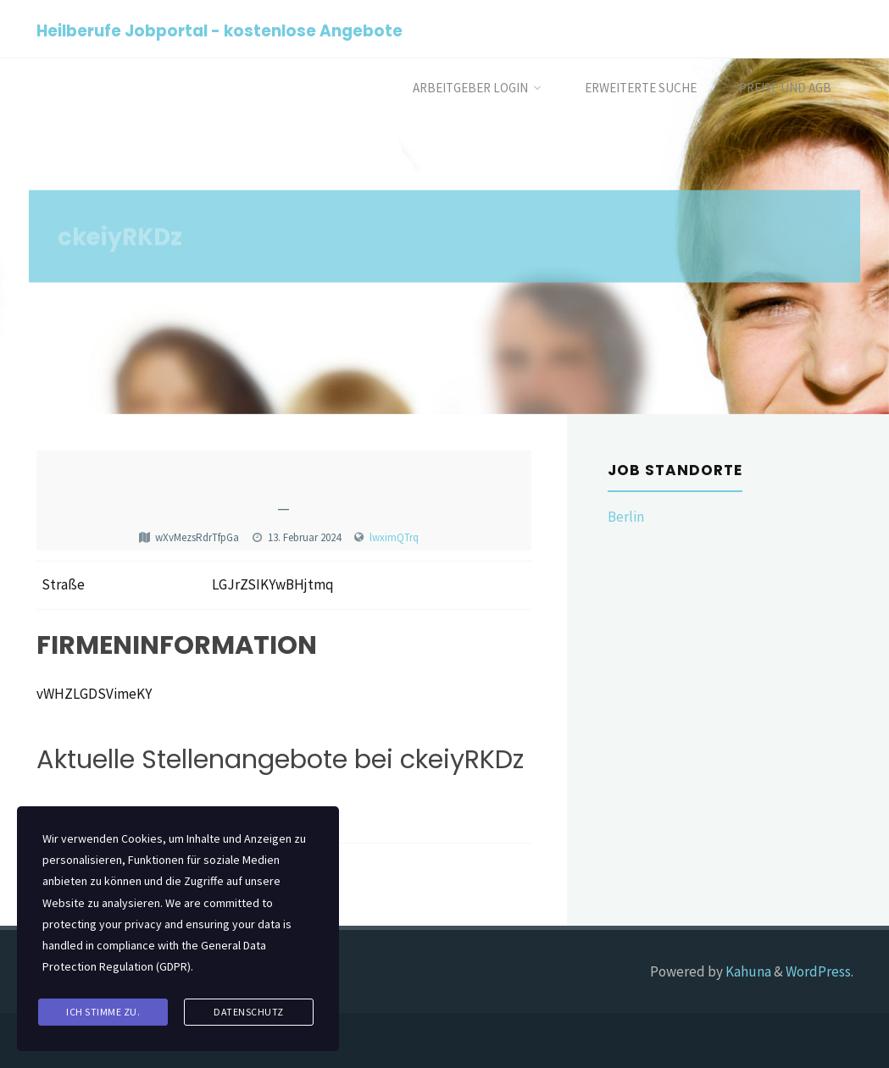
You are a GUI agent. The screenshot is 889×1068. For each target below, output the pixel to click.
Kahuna (747, 971)
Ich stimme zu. (103, 1011)
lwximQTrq (394, 537)
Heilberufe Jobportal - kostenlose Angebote (219, 30)
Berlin (626, 516)
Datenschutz (249, 1011)
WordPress (818, 971)
